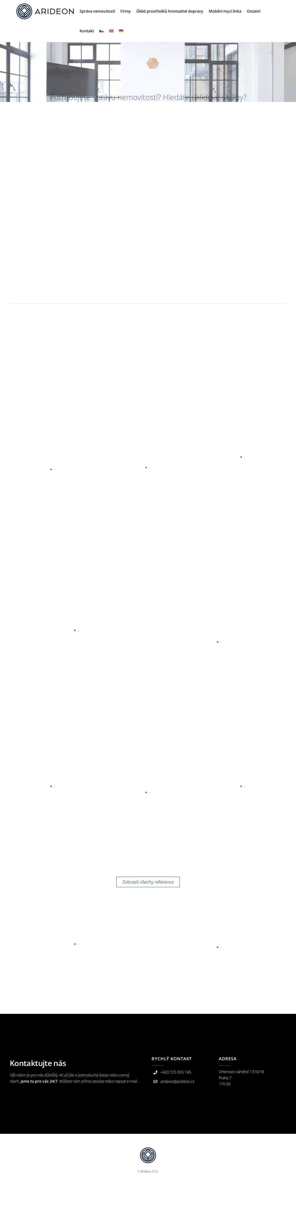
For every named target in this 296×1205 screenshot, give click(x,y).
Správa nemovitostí (97, 11)
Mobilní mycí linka (225, 11)
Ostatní (253, 11)
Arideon (146, 1171)
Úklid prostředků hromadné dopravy (169, 11)
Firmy (125, 11)
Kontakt (87, 31)
